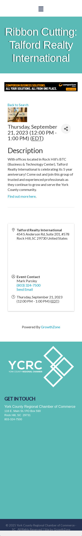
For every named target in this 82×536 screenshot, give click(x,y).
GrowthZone (50, 327)
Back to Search (18, 105)
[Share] (66, 129)
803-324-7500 (13, 419)
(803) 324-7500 (28, 285)
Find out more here (22, 196)
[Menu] (41, 8)
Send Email (25, 289)
